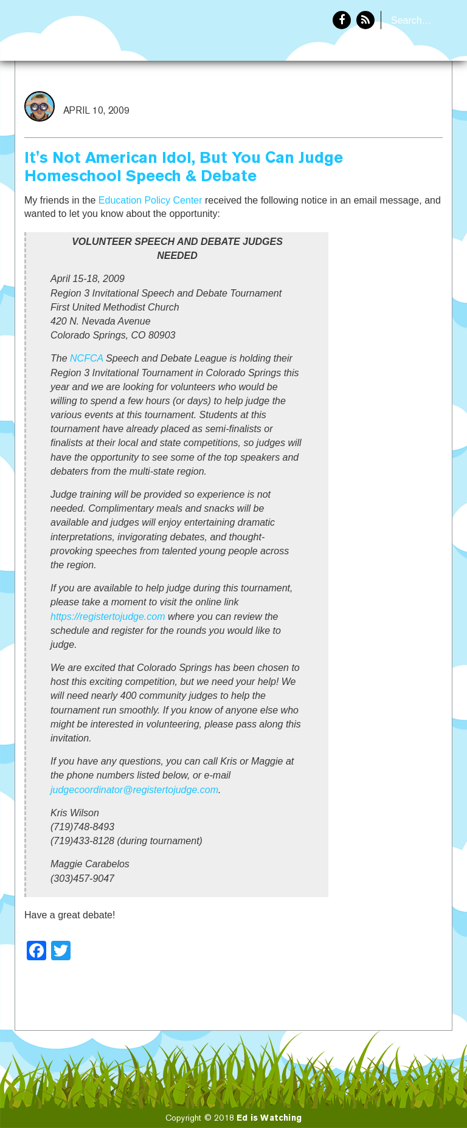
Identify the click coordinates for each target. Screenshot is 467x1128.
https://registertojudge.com (107, 616)
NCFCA (86, 358)
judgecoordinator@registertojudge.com (134, 790)
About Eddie (413, 101)
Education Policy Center (150, 200)
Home (347, 101)
